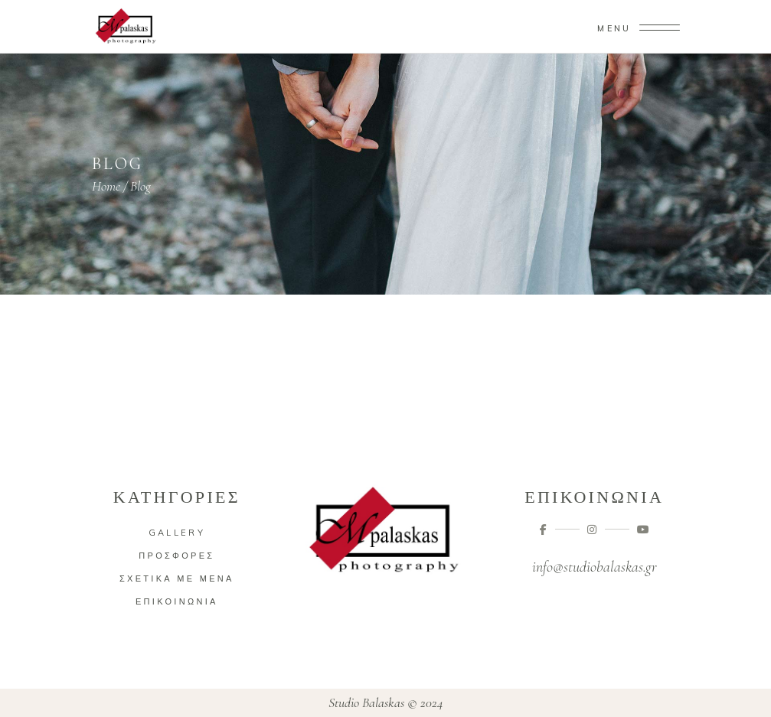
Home (106, 185)
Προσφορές (176, 555)
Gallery (177, 532)
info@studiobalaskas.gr (594, 567)
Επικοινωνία (177, 601)
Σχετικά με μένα (176, 578)
